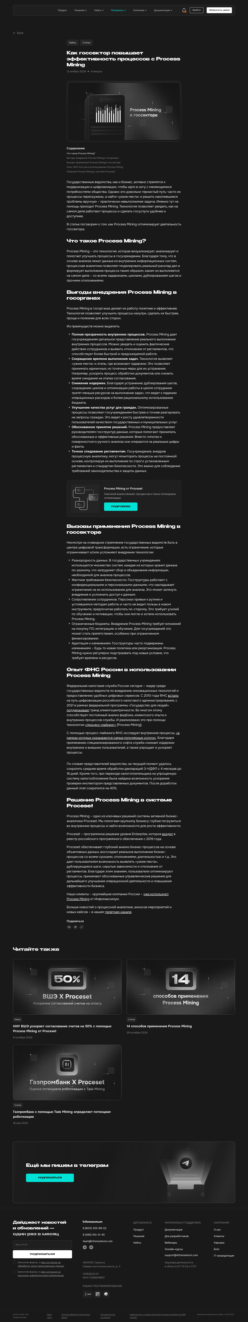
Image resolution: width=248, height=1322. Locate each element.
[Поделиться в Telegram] (75, 928)
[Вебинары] (183, 1243)
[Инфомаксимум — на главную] (32, 10)
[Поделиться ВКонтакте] (69, 928)
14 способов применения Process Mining (159, 1027)
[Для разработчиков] (183, 1237)
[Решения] (142, 1237)
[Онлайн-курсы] (183, 1250)
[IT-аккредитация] (224, 1256)
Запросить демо (219, 10)
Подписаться (50, 1178)
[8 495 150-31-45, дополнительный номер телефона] (101, 1235)
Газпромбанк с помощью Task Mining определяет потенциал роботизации (62, 1114)
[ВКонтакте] (91, 1248)
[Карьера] (224, 1243)
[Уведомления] (184, 10)
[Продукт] (142, 1230)
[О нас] (224, 1230)
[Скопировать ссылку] (81, 927)
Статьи (86, 43)
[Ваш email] (42, 1245)
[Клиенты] (224, 1237)
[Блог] (224, 1250)
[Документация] (183, 1230)
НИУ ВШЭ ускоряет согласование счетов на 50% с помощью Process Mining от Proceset (62, 1029)
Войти (197, 10)
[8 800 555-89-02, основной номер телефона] (101, 1229)
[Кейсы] (142, 1243)
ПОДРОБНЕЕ (120, 507)
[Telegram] (85, 1248)
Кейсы (72, 43)
